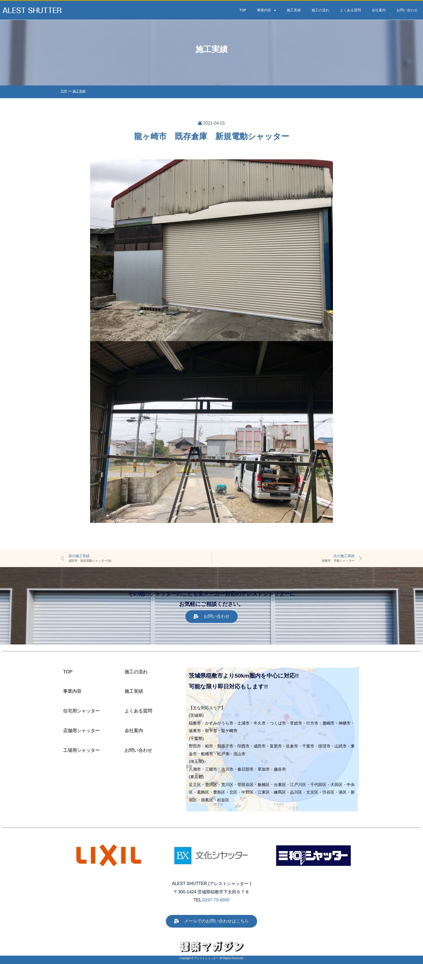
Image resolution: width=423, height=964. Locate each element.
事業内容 (266, 10)
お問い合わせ (407, 10)
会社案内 (379, 10)
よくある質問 (350, 10)
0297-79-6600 (216, 900)
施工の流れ (320, 10)
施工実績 (294, 10)
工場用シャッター (81, 750)
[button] (211, 616)
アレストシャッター (206, 958)
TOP (242, 10)
